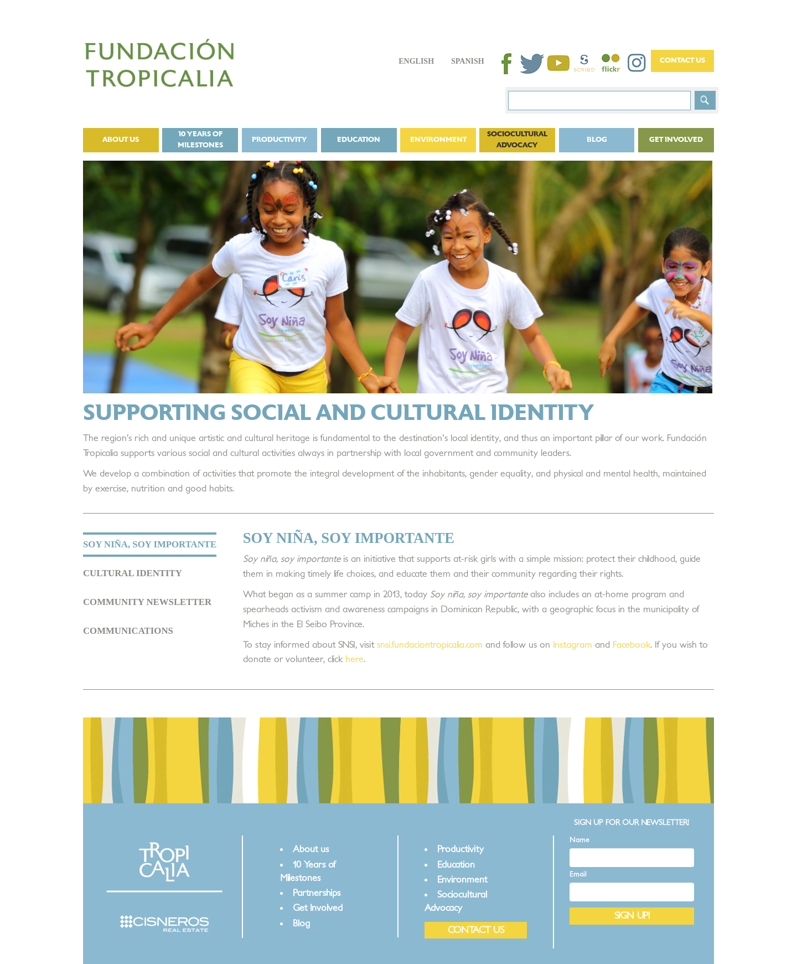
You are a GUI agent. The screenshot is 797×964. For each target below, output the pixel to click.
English (416, 61)
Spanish (467, 61)
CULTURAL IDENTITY (132, 573)
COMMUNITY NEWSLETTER (147, 602)
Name (579, 840)
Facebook (631, 644)
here (354, 659)
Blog (597, 139)
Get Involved (676, 139)
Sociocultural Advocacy (517, 140)
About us (120, 139)
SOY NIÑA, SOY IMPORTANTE (149, 544)
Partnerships (316, 893)
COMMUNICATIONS (128, 630)
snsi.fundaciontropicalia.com (430, 644)
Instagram (572, 644)
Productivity (279, 139)
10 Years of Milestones (200, 140)
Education (358, 139)
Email (578, 874)
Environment (438, 139)
